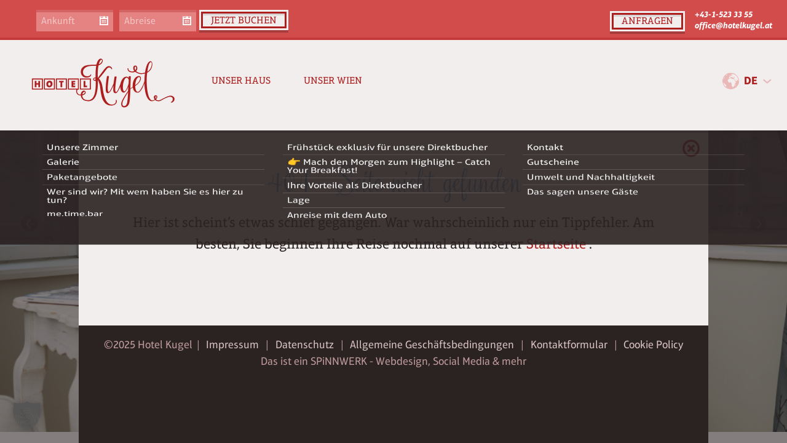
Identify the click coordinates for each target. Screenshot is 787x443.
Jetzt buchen (244, 20)
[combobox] (757, 81)
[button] (27, 416)
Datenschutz (304, 344)
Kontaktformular (569, 344)
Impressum (232, 344)
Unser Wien (333, 80)
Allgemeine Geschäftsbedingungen (432, 344)
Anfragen (647, 20)
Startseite (556, 244)
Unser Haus (241, 80)
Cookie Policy (653, 344)
